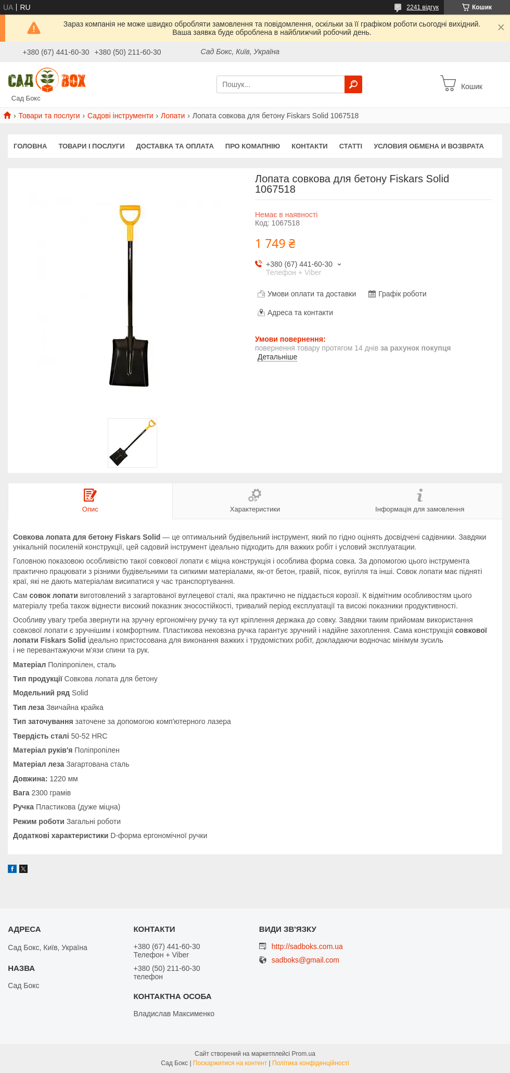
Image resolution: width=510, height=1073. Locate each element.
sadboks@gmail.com (305, 960)
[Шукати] (353, 84)
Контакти (309, 146)
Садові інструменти (120, 115)
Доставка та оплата (175, 146)
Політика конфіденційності (310, 1063)
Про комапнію (252, 146)
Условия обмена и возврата (429, 146)
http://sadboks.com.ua (307, 946)
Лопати (173, 115)
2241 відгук (422, 7)
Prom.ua (303, 1053)
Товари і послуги (91, 146)
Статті (350, 146)
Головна (30, 146)
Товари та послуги (49, 115)
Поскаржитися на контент (230, 1063)
